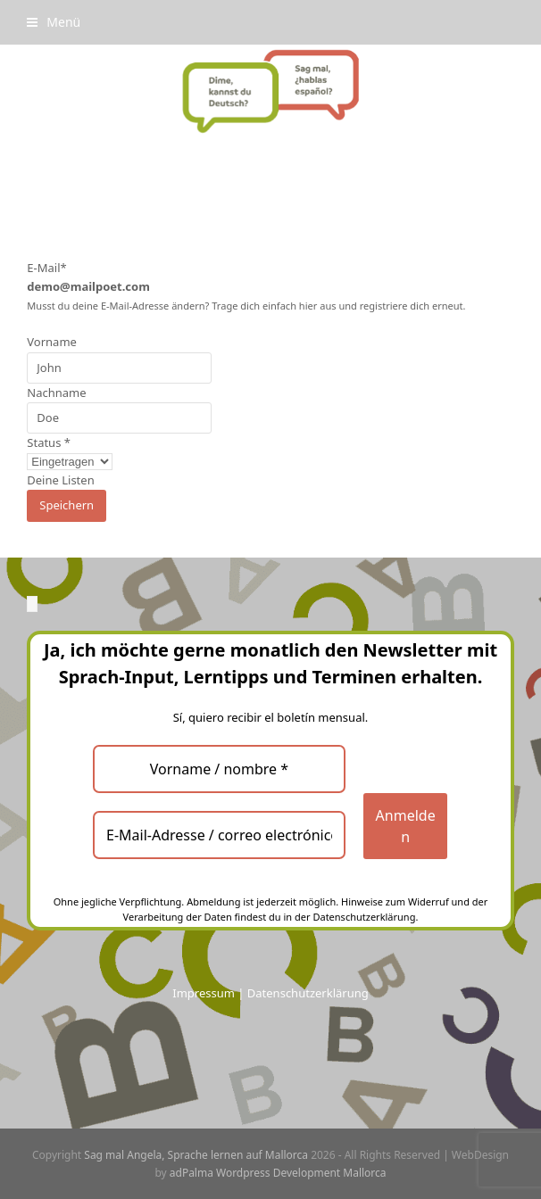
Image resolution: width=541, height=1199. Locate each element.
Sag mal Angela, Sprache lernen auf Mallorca (196, 1154)
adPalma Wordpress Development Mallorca (278, 1172)
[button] (53, 21)
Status (49, 442)
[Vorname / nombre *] (219, 769)
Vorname (52, 342)
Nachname (56, 393)
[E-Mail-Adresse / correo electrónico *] (219, 835)
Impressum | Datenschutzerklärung (270, 993)
